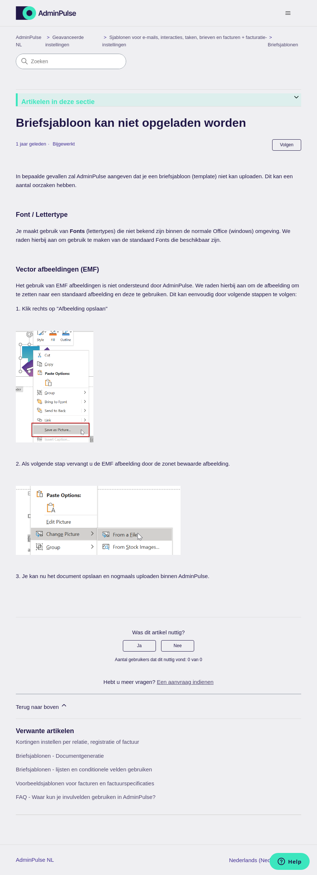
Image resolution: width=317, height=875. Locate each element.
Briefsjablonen (283, 44)
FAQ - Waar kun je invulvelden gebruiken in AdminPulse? (86, 797)
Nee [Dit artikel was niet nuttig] (178, 645)
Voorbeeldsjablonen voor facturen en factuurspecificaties (85, 783)
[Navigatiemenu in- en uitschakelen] (288, 13)
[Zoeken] (71, 61)
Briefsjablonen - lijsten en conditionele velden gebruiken (84, 769)
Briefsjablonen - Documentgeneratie (60, 756)
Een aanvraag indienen (185, 682)
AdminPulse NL (35, 860)
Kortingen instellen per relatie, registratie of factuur (77, 742)
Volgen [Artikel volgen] (286, 144)
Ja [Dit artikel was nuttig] (139, 645)
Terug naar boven (42, 706)
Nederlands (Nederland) (261, 860)
